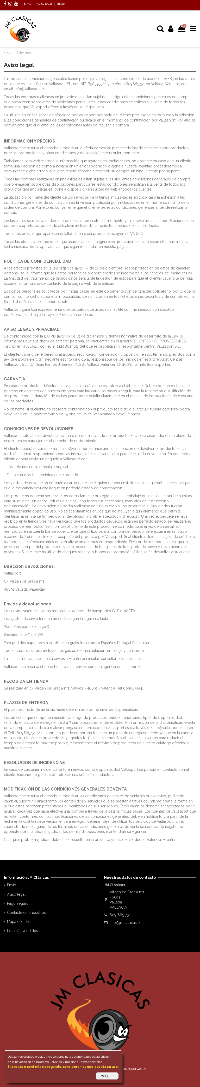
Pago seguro (18, 903)
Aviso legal (45, 3)
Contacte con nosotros (26, 912)
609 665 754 (120, 915)
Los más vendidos (22, 931)
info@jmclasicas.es (125, 923)
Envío (28, 3)
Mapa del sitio (18, 922)
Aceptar (107, 1076)
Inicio (61, 3)
